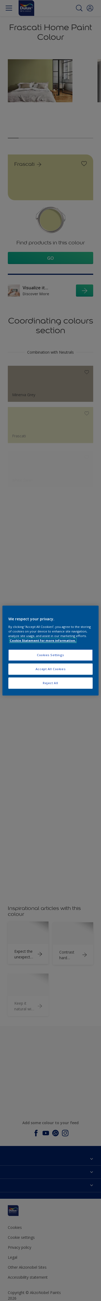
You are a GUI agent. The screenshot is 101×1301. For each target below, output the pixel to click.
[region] (50, 650)
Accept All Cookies (50, 669)
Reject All (50, 683)
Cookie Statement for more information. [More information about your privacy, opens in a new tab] (43, 640)
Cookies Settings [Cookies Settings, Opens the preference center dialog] (50, 655)
